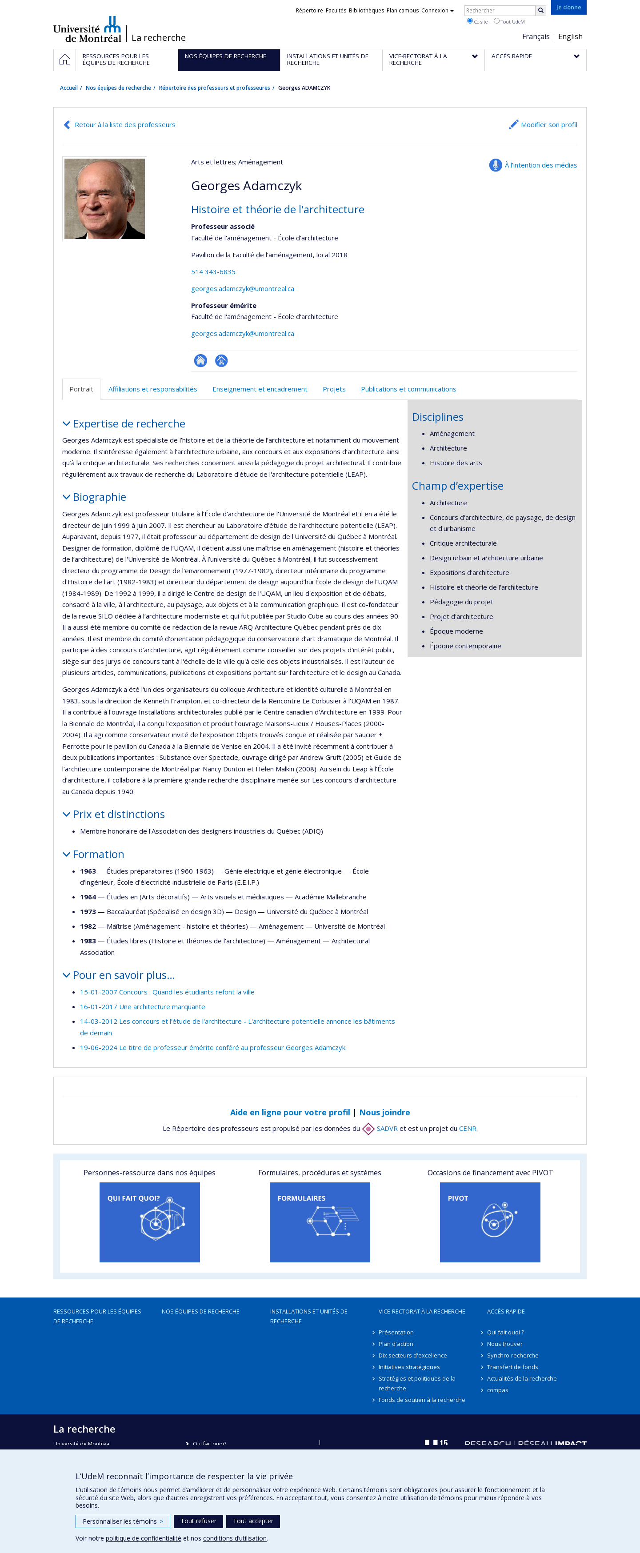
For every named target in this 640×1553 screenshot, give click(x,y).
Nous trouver (505, 1344)
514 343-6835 (213, 271)
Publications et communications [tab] (408, 388)
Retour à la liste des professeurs (125, 124)
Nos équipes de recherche (118, 88)
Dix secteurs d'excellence (413, 1355)
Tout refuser (198, 1521)
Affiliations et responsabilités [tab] (152, 388)
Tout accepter (253, 1521)
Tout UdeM (509, 21)
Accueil (69, 88)
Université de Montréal (87, 29)
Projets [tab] (334, 388)
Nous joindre (384, 1112)
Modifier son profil (549, 124)
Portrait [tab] (81, 388)
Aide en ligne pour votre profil (290, 1112)
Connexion (437, 10)
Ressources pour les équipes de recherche (97, 1316)
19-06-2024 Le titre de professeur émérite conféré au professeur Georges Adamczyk (212, 1047)
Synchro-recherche (513, 1355)
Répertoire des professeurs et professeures (214, 88)
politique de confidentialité (143, 1538)
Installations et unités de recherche (309, 1316)
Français (536, 36)
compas (497, 1390)
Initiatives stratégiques (409, 1367)
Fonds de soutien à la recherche (422, 1400)
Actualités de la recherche (522, 1378)
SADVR (380, 1128)
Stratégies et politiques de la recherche (417, 1383)
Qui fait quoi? (209, 1444)
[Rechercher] (541, 10)
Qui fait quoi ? (505, 1332)
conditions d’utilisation (235, 1538)
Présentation (396, 1332)
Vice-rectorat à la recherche (422, 1311)
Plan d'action (396, 1344)
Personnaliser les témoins (123, 1521)
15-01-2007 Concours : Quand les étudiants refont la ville (167, 991)
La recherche (159, 37)
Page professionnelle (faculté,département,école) (221, 360)
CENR (467, 1128)
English (570, 36)
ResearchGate (201, 360)
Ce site (477, 21)
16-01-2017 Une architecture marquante (142, 1006)
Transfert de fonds (512, 1367)
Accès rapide (506, 1311)
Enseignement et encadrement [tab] (260, 388)
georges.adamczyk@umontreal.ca (242, 288)
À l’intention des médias (541, 164)
